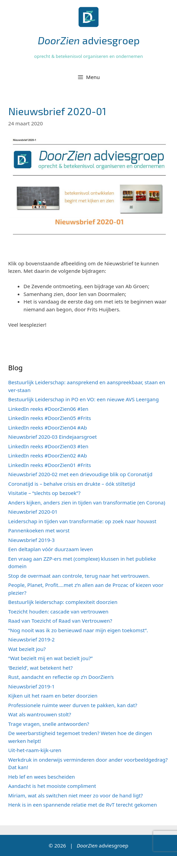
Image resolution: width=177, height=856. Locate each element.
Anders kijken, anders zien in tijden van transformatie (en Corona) (86, 502)
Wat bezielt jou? (27, 648)
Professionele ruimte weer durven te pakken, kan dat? (72, 705)
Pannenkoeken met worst (38, 530)
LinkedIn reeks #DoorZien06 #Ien (48, 408)
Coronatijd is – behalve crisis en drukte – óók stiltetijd (71, 483)
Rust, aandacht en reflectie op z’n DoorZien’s (61, 676)
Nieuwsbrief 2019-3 (31, 539)
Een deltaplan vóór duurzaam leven (50, 549)
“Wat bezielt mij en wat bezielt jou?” (50, 658)
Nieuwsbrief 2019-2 (31, 639)
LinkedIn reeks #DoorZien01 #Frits (49, 465)
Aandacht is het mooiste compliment (52, 785)
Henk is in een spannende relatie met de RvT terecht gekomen (82, 804)
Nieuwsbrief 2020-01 (33, 511)
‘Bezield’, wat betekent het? (40, 667)
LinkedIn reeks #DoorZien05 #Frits (49, 418)
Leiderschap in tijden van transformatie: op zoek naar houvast (82, 521)
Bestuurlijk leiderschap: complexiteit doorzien (62, 601)
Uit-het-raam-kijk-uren (34, 750)
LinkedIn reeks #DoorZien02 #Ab (47, 455)
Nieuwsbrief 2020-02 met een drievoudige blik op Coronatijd (80, 474)
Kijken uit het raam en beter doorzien (52, 695)
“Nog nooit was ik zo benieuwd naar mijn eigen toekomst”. (78, 630)
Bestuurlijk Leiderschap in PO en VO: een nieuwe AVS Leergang (83, 399)
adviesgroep (89, 40)
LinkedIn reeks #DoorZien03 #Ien (48, 446)
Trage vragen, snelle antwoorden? (48, 723)
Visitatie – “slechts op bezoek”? (44, 492)
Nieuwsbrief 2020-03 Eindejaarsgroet (52, 436)
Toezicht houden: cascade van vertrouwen (58, 611)
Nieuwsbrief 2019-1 (31, 686)
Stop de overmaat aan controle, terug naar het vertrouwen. (79, 575)
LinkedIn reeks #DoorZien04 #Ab (47, 427)
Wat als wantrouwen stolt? (39, 714)
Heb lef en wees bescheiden (41, 776)
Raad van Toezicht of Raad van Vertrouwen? (60, 620)
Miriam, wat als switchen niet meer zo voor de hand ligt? (75, 795)
